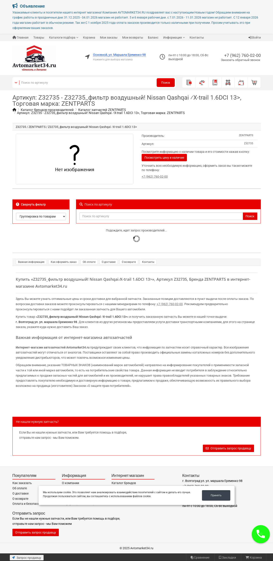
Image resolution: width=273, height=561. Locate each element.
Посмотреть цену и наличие (164, 157)
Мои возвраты (132, 37)
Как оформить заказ (63, 262)
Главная (20, 37)
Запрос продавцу (26, 557)
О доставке (108, 262)
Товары (38, 37)
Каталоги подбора (62, 37)
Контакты (197, 37)
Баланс (153, 37)
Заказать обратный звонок (240, 60)
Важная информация (31, 262)
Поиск (165, 82)
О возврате (129, 262)
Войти (254, 37)
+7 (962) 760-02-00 (242, 55)
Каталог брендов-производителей (47, 110)
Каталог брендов (124, 483)
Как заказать (22, 483)
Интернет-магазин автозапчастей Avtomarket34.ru (53, 347)
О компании (70, 483)
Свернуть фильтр (31, 204)
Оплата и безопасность (29, 503)
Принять (216, 495)
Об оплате (89, 262)
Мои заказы (108, 37)
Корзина (89, 37)
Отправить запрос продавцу (228, 448)
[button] (261, 534)
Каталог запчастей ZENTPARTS (102, 110)
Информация (172, 37)
